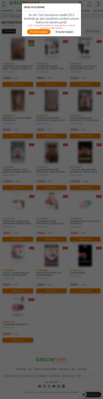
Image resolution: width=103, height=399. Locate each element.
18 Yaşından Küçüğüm (64, 32)
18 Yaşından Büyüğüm (39, 32)
